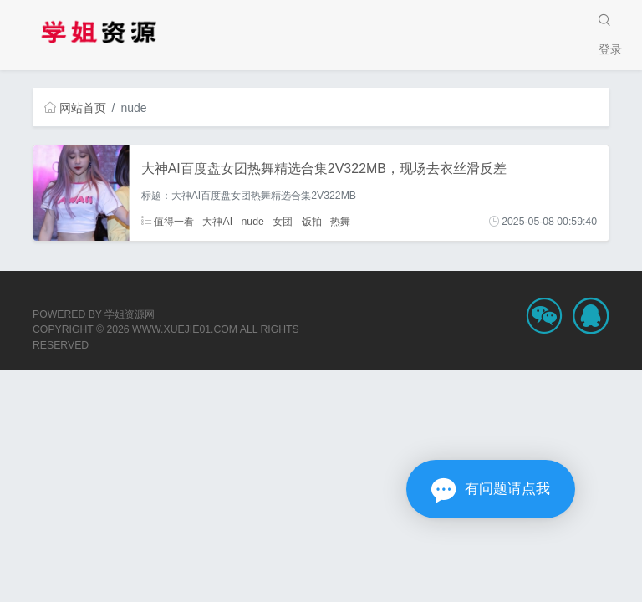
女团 (283, 221)
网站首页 (75, 108)
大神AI (217, 221)
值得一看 (167, 221)
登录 (610, 49)
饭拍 (312, 221)
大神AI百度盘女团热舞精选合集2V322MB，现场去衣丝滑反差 (324, 168)
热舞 (340, 221)
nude (253, 221)
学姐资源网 (129, 314)
